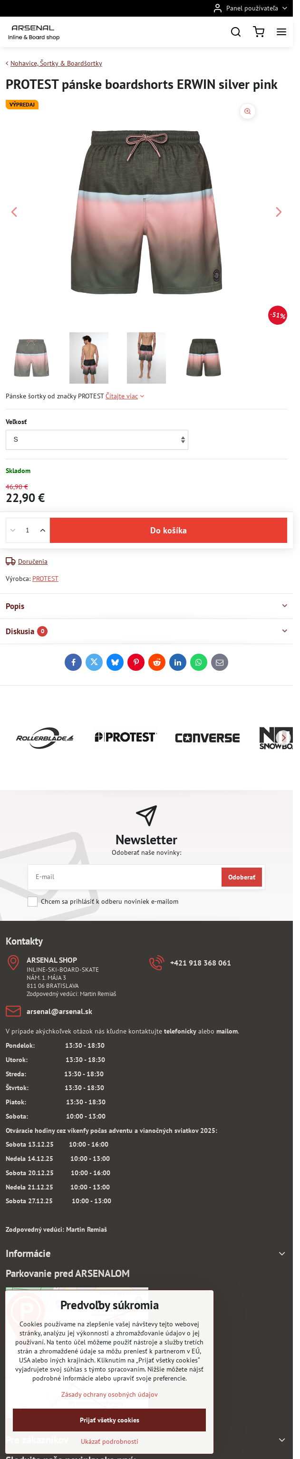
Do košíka (168, 535)
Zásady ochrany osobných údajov (109, 1410)
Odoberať (241, 877)
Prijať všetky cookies (109, 1435)
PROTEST (45, 578)
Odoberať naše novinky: (146, 852)
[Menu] (281, 31)
